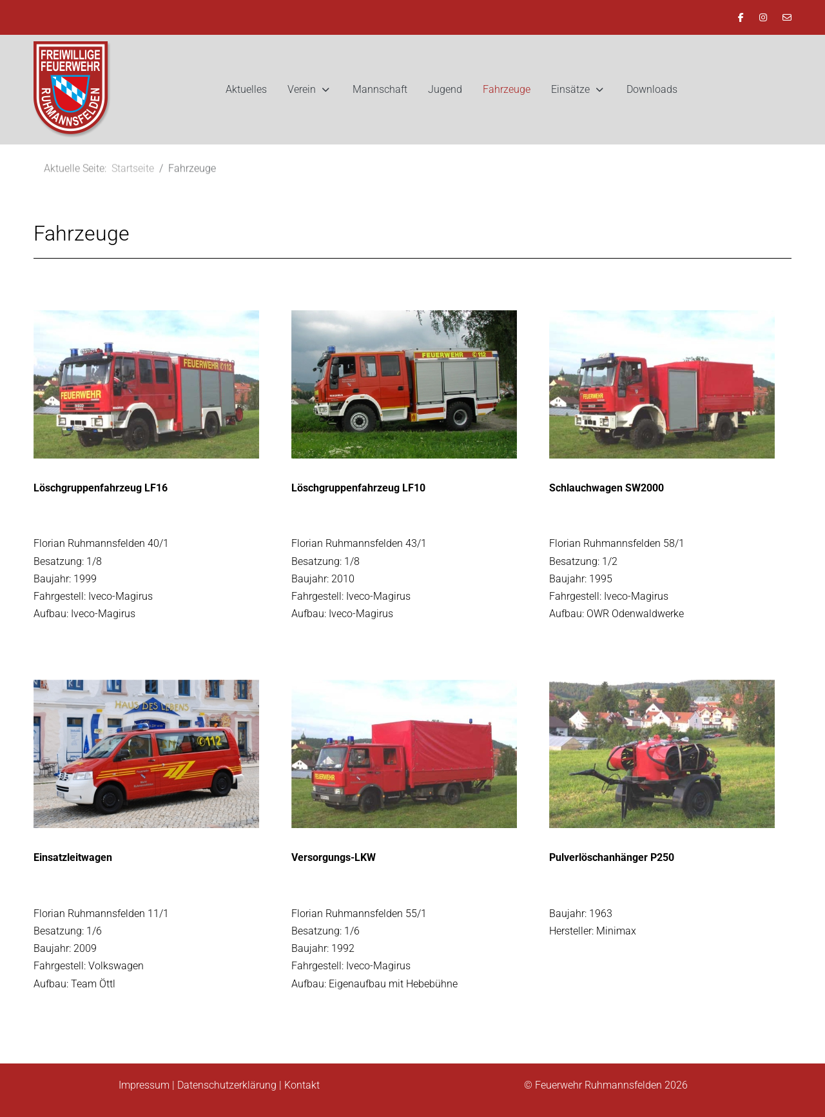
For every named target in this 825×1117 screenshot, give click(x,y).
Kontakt (302, 1085)
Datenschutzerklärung (227, 1085)
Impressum (144, 1085)
